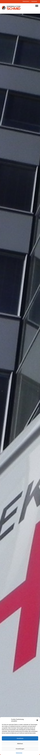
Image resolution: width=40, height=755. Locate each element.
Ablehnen (20, 743)
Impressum (34, 1)
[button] (37, 720)
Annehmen (20, 738)
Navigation (36, 6)
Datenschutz (19, 752)
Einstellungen (20, 749)
